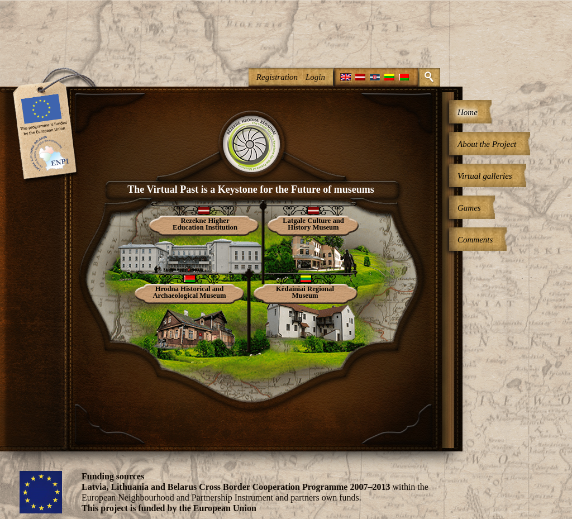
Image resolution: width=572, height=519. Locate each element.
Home (467, 112)
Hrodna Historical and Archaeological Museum (189, 292)
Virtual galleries (484, 176)
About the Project (486, 144)
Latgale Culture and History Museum (313, 224)
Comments (475, 239)
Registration (277, 77)
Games (469, 207)
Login (315, 77)
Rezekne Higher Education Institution (205, 224)
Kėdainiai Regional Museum (305, 292)
